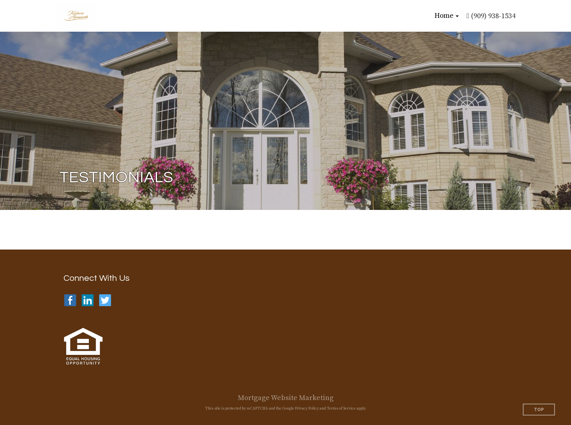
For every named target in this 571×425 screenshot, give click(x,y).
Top (539, 409)
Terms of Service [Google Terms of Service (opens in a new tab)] (341, 408)
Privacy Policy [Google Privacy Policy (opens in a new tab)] (307, 408)
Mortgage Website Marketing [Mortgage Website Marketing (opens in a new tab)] (285, 397)
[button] (447, 16)
